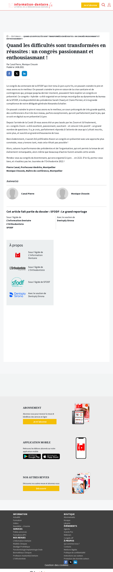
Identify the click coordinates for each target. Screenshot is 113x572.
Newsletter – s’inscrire (21, 526)
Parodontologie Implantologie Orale (27, 549)
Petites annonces (20, 532)
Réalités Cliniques (20, 544)
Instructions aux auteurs (73, 555)
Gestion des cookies (56, 565)
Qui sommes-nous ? (72, 544)
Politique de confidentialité (74, 552)
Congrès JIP (68, 538)
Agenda (67, 529)
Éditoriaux (16, 36)
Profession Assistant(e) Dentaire (25, 555)
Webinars (67, 535)
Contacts (67, 546)
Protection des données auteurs (76, 558)
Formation (17, 520)
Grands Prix (68, 532)
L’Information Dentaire (22, 541)
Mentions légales (70, 549)
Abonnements (69, 517)
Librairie (67, 523)
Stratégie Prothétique (21, 546)
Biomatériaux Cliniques (22, 552)
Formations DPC (19, 535)
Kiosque (67, 520)
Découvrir (41, 488)
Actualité (16, 517)
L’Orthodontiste (19, 558)
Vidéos (15, 523)
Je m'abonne (90, 5)
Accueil (7, 36)
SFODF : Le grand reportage (68, 211)
